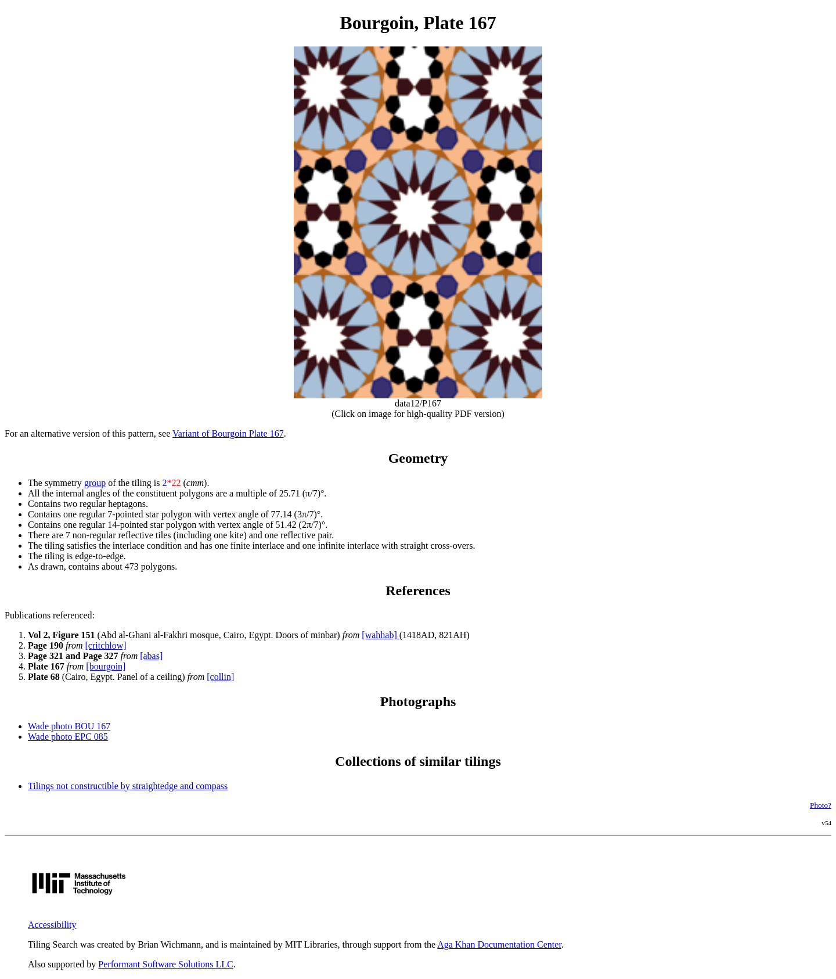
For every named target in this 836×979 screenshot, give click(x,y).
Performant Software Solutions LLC (165, 964)
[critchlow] (106, 645)
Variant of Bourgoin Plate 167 (228, 433)
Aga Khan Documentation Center (499, 944)
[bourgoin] (105, 666)
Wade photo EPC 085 (68, 737)
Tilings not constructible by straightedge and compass (128, 786)
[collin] (220, 677)
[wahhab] (380, 635)
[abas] (151, 656)
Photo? (820, 805)
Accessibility (52, 925)
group (95, 483)
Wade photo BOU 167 (69, 726)
